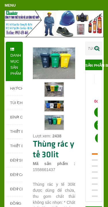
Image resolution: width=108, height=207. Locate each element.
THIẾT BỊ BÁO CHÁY (16, 145)
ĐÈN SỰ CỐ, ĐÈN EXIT (16, 159)
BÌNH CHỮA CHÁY (16, 116)
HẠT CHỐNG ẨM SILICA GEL (16, 88)
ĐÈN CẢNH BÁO (16, 174)
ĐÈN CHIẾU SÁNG (16, 188)
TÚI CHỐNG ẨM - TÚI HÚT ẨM (16, 102)
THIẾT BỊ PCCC (16, 131)
